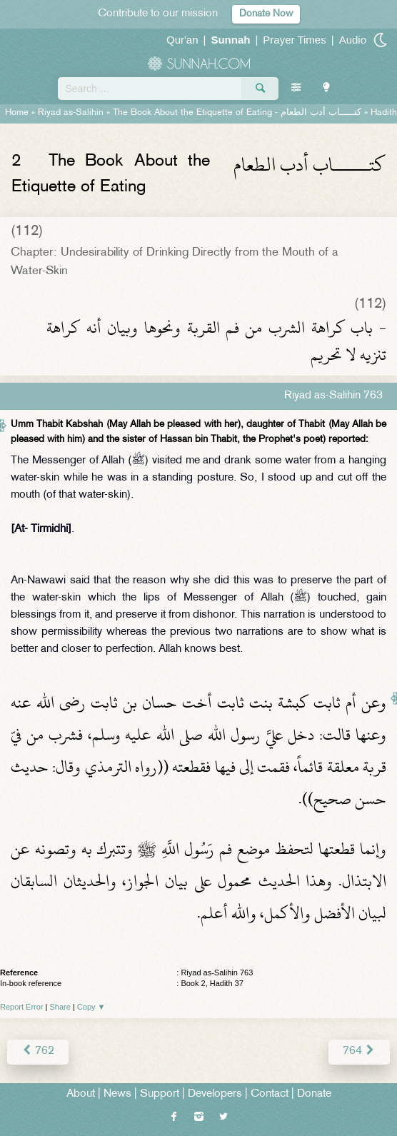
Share (60, 1006)
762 (37, 1051)
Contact (269, 1094)
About (80, 1094)
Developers (215, 1094)
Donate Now (266, 14)
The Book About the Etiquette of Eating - (237, 113)
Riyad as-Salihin (71, 113)
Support (159, 1094)
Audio (352, 40)
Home (17, 113)
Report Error (22, 1006)
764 (359, 1051)
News (117, 1094)
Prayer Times (294, 40)
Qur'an (182, 40)
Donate (314, 1094)
